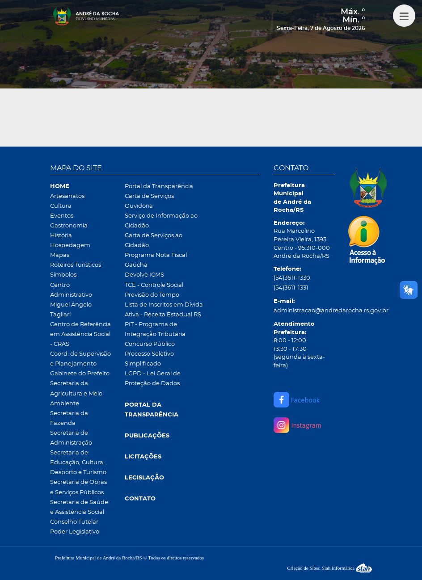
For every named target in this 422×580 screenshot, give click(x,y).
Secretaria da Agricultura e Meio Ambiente (76, 393)
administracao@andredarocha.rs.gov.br (304, 311)
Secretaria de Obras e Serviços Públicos (78, 487)
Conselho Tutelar (74, 522)
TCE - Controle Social (154, 285)
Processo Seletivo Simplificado (149, 359)
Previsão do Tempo (152, 295)
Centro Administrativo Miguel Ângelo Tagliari (71, 300)
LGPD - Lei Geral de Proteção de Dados (153, 379)
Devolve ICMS (144, 275)
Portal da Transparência (159, 186)
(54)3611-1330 (292, 278)
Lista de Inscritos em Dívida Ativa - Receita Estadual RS (164, 310)
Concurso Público (150, 344)
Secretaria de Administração (71, 438)
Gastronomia (69, 226)
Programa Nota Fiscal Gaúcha (156, 260)
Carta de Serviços (149, 196)
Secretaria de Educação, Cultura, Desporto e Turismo (78, 462)
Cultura (61, 206)
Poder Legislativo (74, 532)
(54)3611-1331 (291, 288)
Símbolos (63, 275)
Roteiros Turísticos (75, 265)
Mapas (59, 255)
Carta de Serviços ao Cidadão (153, 240)
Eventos (61, 216)
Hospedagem (70, 245)
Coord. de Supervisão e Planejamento (80, 359)
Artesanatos (67, 196)
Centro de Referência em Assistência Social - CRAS (80, 334)
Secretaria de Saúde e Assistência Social (79, 507)
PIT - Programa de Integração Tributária (155, 329)
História (61, 236)
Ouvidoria (139, 206)
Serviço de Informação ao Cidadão (161, 221)
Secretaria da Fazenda (69, 418)
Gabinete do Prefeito (80, 374)
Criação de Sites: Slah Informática (329, 568)
